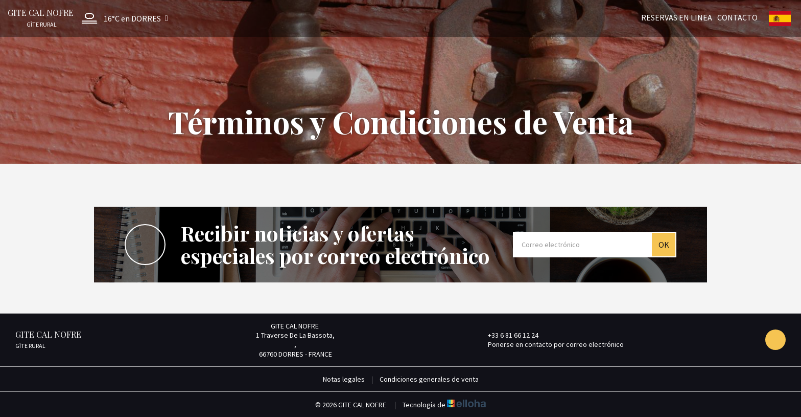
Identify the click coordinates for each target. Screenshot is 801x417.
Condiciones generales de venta (429, 379)
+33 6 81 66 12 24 (507, 335)
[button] (122, 18)
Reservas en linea (676, 17)
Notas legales (344, 379)
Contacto (737, 17)
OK (663, 244)
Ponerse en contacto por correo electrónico (550, 344)
